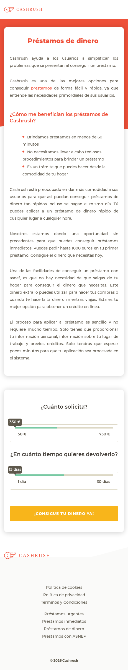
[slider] (15, 428)
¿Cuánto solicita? (64, 407)
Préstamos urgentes (64, 614)
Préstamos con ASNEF (64, 637)
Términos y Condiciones (64, 603)
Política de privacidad (64, 595)
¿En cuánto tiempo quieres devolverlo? (64, 454)
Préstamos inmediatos (64, 622)
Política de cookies (64, 588)
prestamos (41, 88)
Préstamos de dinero (64, 629)
